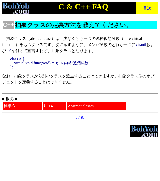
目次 (147, 8)
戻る (80, 117)
